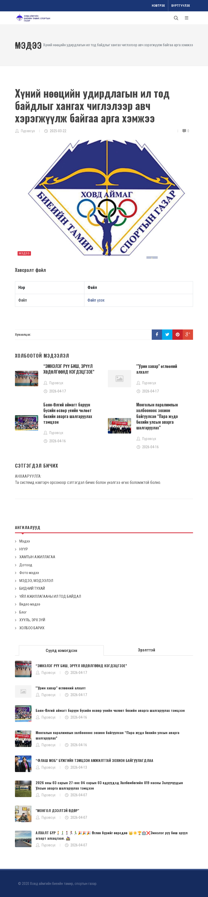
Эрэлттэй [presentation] (146, 650)
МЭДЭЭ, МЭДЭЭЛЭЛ (36, 580)
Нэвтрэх (158, 5)
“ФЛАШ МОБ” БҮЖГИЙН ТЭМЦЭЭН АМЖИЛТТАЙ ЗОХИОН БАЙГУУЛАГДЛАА (94, 760)
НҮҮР (23, 549)
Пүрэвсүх (28, 131)
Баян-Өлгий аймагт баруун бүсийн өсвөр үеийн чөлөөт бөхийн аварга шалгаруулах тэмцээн (67, 413)
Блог (23, 612)
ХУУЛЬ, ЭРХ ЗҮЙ (32, 620)
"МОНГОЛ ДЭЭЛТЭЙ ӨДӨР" (57, 810)
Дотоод (25, 565)
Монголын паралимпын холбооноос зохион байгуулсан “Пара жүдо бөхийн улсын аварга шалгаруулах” (157, 416)
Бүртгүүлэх (180, 5)
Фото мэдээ (29, 572)
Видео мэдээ (29, 604)
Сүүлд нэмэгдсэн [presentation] (61, 650)
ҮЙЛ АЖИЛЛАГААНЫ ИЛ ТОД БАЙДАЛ (50, 596)
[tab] (61, 650)
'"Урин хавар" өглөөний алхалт (156, 369)
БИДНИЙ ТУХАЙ (32, 588)
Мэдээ (32, 45)
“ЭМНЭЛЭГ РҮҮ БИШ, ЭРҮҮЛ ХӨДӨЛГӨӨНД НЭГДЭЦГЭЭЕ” (68, 369)
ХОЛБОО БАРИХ (31, 628)
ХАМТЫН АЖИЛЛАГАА (37, 557)
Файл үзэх (96, 300)
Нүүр (18, 45)
